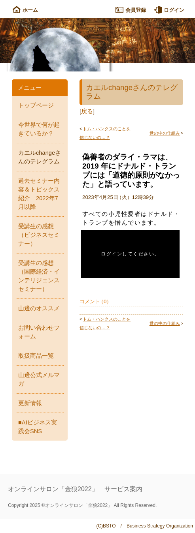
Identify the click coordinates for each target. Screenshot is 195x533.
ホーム (25, 10)
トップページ (36, 105)
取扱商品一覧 (36, 356)
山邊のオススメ (39, 308)
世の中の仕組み (165, 133)
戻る (87, 111)
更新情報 (30, 403)
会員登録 (130, 10)
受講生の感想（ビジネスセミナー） (39, 235)
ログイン (169, 10)
